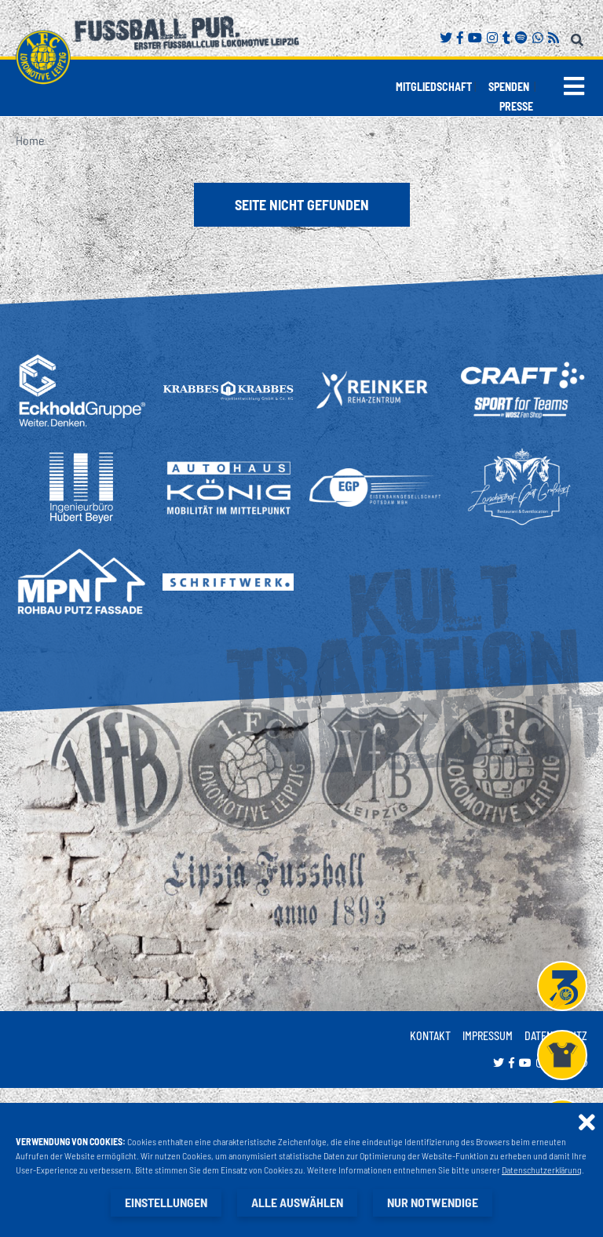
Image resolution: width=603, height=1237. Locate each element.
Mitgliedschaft (434, 86)
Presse (516, 106)
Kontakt (430, 1035)
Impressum (487, 1035)
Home (30, 140)
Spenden (508, 86)
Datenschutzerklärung (542, 1169)
